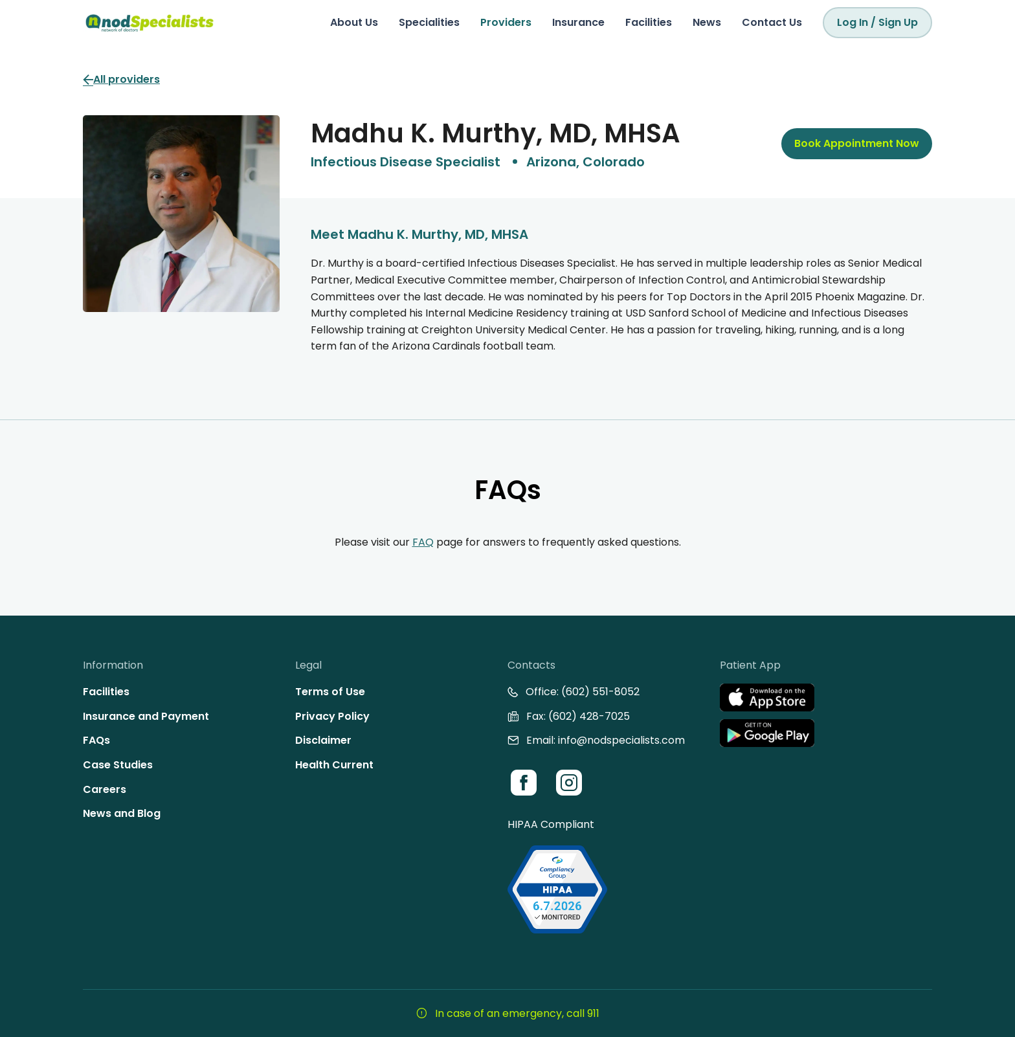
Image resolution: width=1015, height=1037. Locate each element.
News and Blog (122, 813)
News (707, 22)
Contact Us (772, 22)
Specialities (429, 22)
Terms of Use (330, 691)
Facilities (648, 22)
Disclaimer (323, 740)
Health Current (334, 764)
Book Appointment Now (856, 143)
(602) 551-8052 (600, 691)
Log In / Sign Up (877, 22)
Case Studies (118, 764)
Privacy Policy (332, 716)
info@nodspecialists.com (621, 740)
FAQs (96, 740)
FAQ (423, 542)
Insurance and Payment (146, 716)
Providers (505, 22)
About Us (354, 22)
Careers (104, 789)
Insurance (578, 22)
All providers (121, 79)
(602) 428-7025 (589, 716)
